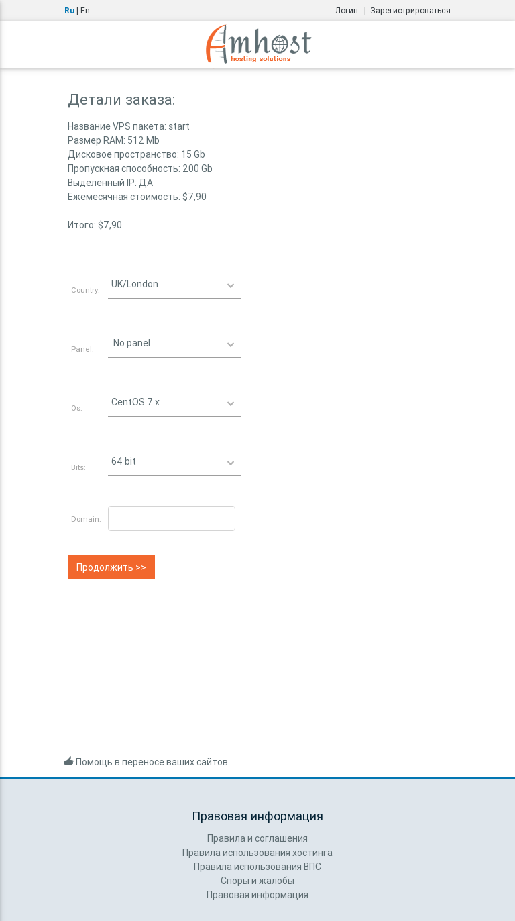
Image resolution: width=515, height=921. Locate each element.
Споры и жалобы (257, 881)
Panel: (82, 349)
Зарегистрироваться (410, 10)
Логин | (352, 10)
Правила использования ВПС (257, 867)
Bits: (78, 467)
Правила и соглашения (257, 838)
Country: (85, 290)
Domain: (86, 519)
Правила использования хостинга (257, 852)
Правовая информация (257, 895)
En (85, 10)
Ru (69, 10)
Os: (76, 408)
